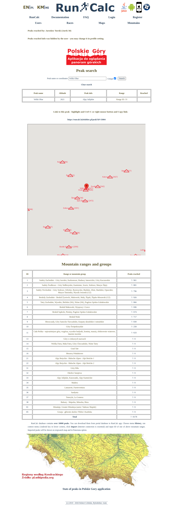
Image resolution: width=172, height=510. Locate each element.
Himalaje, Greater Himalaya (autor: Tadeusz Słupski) (74, 407)
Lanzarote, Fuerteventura (74, 387)
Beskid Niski (74, 317)
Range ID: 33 (121, 99)
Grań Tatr (74, 348)
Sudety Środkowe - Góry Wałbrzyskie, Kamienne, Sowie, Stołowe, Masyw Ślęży (75, 285)
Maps (102, 22)
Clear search (86, 84)
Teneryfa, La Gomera (74, 397)
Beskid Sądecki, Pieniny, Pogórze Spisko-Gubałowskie (74, 312)
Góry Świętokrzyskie (74, 326)
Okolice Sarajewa (75, 373)
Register (137, 17)
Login (112, 17)
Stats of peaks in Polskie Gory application (86, 488)
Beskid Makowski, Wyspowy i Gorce (75, 307)
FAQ (86, 17)
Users (38, 22)
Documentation (60, 17)
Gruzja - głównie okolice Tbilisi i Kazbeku (74, 412)
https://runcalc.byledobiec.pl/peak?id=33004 (87, 119)
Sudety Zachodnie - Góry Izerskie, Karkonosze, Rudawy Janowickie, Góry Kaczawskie (74, 280)
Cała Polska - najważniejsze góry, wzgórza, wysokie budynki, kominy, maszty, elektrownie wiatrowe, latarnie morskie (75, 332)
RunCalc (34, 17)
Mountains (133, 22)
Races (70, 22)
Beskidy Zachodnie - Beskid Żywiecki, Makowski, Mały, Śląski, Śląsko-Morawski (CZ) (74, 297)
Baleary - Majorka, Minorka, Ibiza (75, 402)
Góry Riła (75, 368)
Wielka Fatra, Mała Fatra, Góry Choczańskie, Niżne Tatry (74, 344)
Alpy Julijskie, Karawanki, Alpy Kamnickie (74, 378)
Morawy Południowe (74, 353)
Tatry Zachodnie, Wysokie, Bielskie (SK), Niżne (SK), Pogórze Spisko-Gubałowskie (74, 302)
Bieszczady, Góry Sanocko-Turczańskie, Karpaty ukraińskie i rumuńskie (74, 322)
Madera (75, 383)
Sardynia (74, 392)
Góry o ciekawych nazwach (74, 339)
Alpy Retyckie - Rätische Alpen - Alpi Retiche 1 (74, 358)
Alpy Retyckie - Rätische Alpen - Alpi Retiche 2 (74, 363)
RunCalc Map (86, 190)
